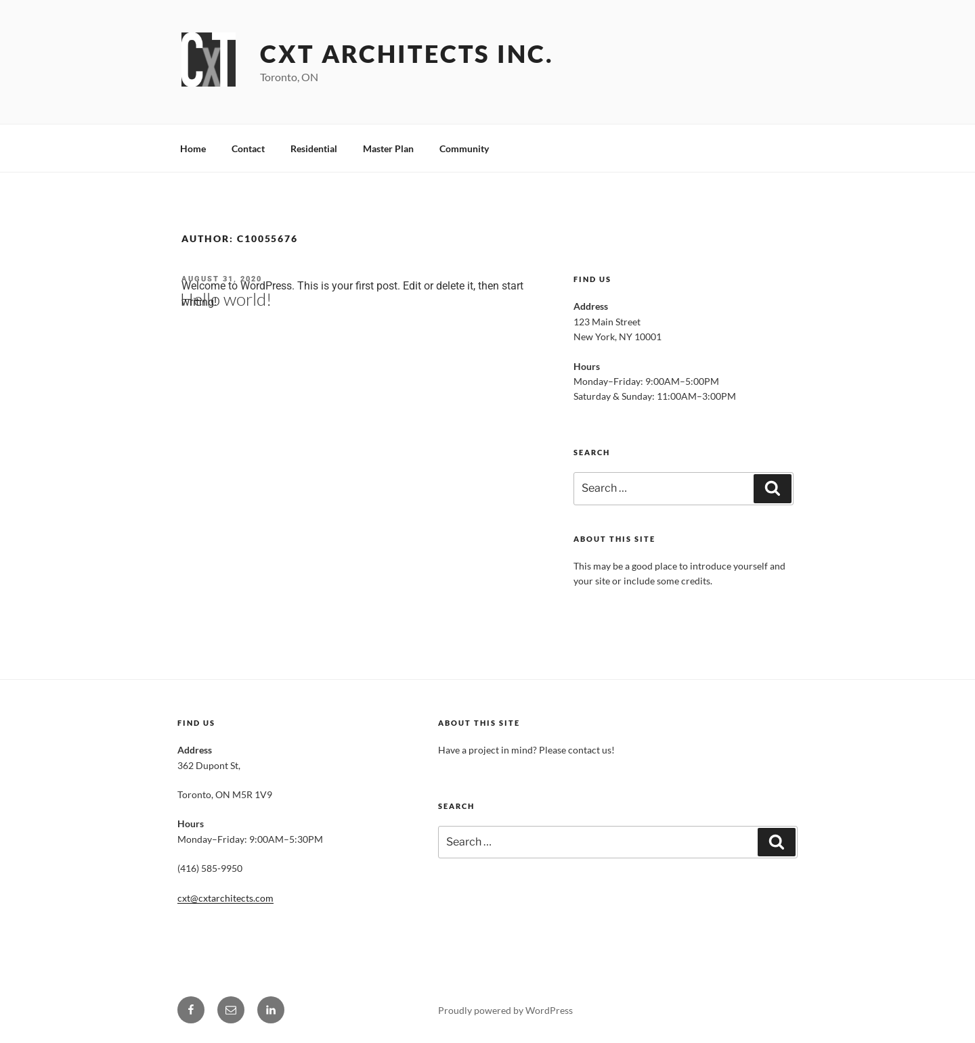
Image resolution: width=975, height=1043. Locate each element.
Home (193, 148)
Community (464, 148)
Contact (248, 148)
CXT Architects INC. (407, 53)
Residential (313, 148)
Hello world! (226, 299)
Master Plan (388, 148)
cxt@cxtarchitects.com (225, 898)
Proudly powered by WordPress (505, 1010)
